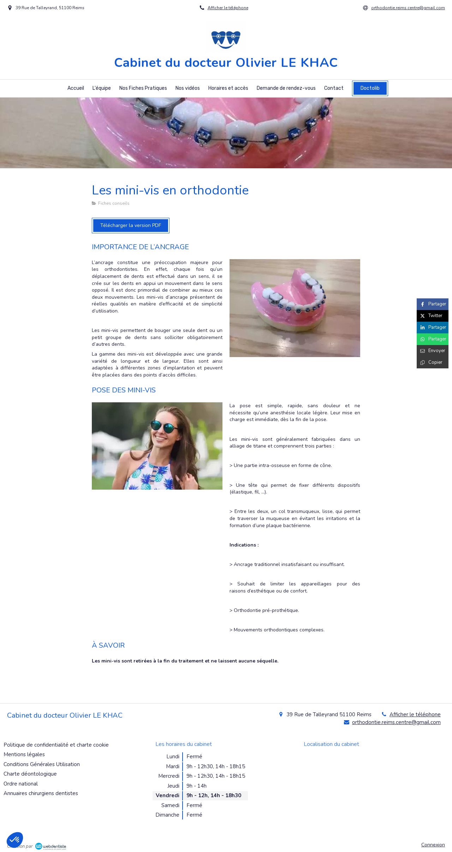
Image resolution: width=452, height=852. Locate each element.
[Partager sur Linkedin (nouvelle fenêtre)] (432, 327)
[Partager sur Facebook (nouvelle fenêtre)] (432, 304)
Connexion (433, 844)
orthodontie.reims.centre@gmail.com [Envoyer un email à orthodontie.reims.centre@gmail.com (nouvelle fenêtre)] (396, 722)
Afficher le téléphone (228, 8)
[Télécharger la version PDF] (131, 225)
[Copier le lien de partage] (432, 362)
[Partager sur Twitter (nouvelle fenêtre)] (432, 316)
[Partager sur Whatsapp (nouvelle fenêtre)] (432, 339)
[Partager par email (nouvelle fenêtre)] (432, 351)
